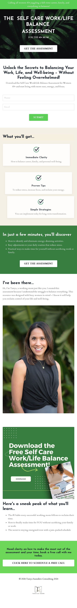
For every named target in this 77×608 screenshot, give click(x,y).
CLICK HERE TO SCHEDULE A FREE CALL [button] (38, 563)
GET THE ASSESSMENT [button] (38, 48)
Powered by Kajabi (38, 601)
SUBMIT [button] (38, 117)
